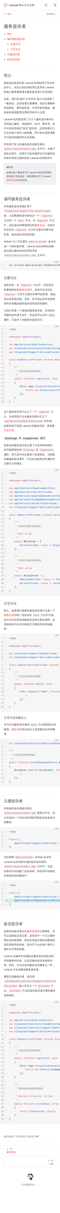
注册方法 (15, 44)
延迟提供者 (13, 59)
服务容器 (40, 225)
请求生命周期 (13, 180)
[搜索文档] (46, 5)
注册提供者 (13, 54)
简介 (9, 33)
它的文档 (9, 430)
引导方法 (15, 49)
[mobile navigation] (55, 5)
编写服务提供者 (16, 39)
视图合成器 (10, 615)
